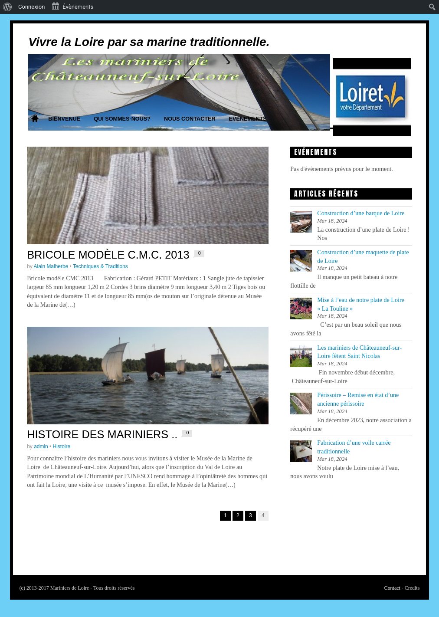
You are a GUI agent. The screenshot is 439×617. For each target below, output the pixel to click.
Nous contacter (190, 119)
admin (41, 446)
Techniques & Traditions (100, 266)
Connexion (31, 6)
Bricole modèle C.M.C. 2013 (108, 255)
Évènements (72, 6)
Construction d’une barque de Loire (360, 213)
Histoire (62, 446)
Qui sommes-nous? (122, 119)
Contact (392, 588)
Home (34, 119)
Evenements (248, 119)
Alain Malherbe (51, 266)
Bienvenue (64, 119)
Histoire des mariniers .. (102, 434)
